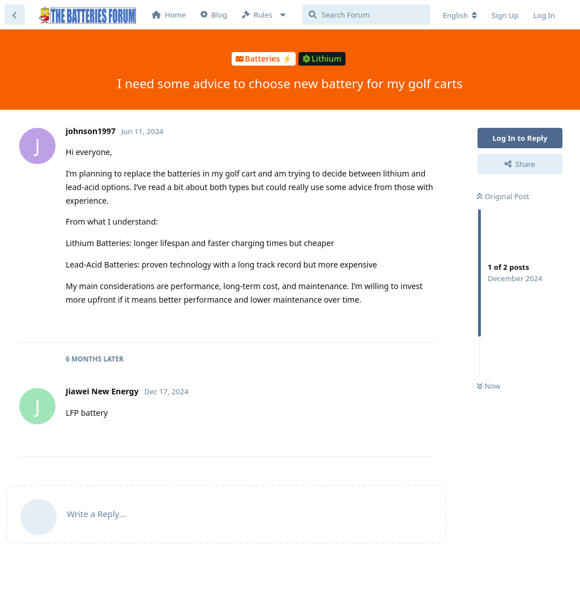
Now (488, 386)
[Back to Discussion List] (15, 15)
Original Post (503, 196)
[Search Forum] (366, 15)
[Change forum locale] (460, 15)
